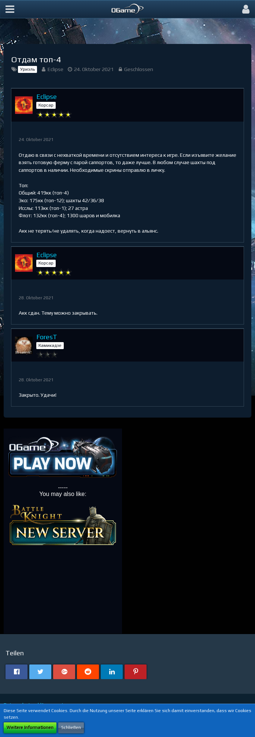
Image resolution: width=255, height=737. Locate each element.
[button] (10, 9)
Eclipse (55, 69)
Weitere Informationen (30, 727)
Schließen (71, 727)
